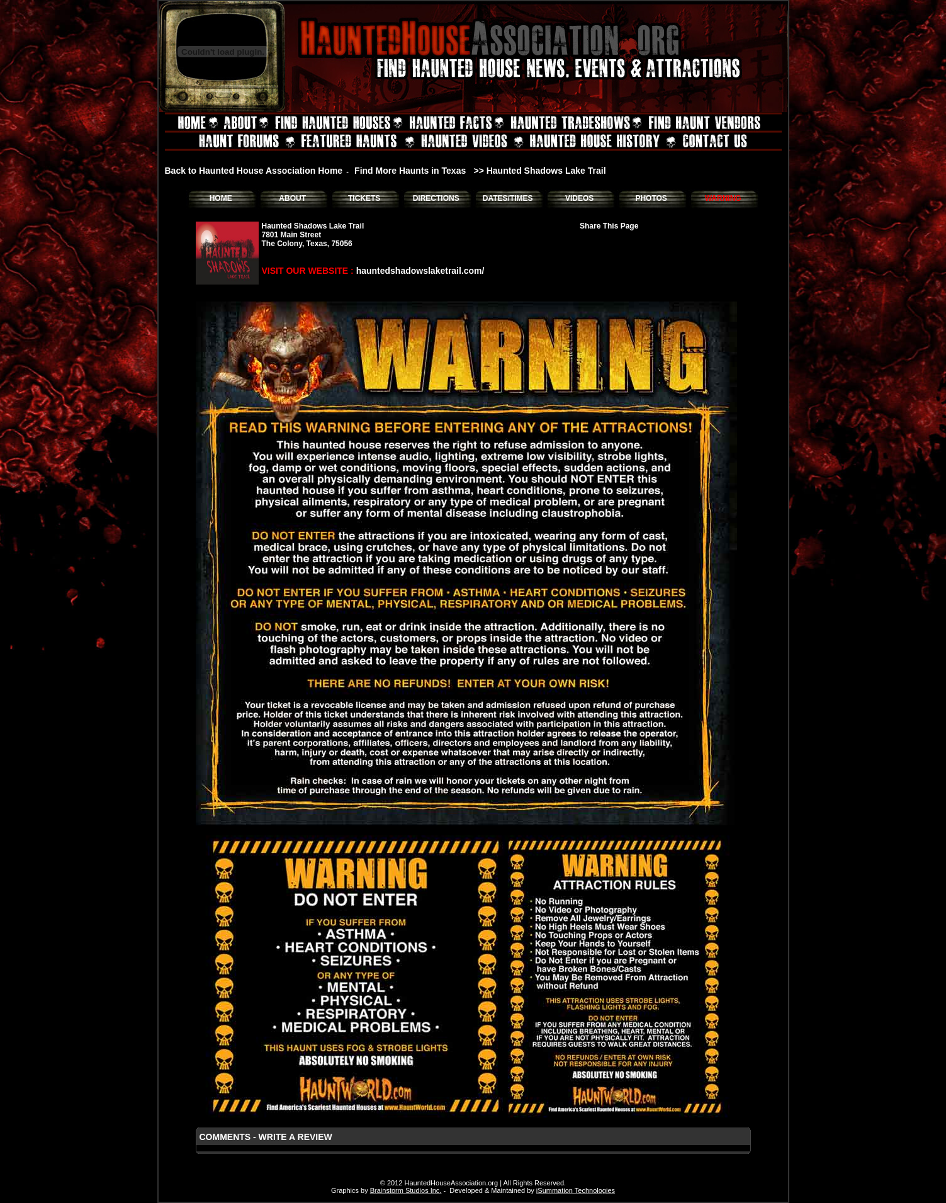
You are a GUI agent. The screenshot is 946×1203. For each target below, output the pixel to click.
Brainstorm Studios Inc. (406, 1190)
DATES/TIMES (508, 198)
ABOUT (292, 198)
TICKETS (364, 198)
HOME (221, 198)
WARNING (723, 198)
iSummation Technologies (575, 1190)
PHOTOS (651, 198)
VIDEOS (579, 198)
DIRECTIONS (436, 198)
